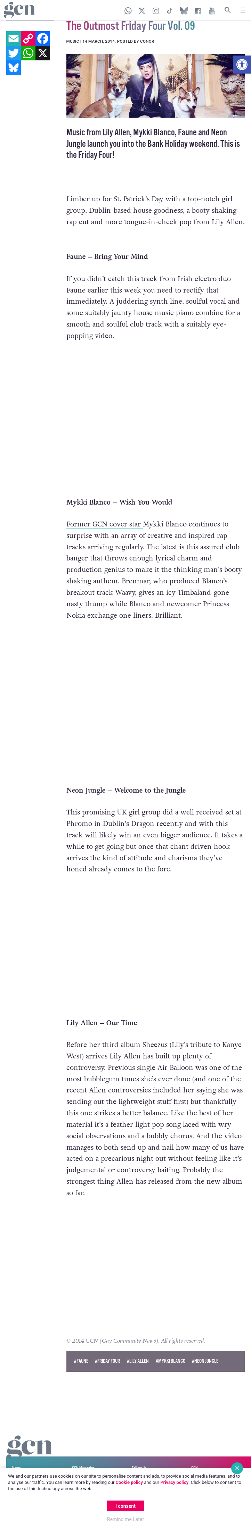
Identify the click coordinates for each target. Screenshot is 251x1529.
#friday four (107, 1348)
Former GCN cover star (104, 511)
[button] (242, 65)
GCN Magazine (83, 1455)
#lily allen (138, 1348)
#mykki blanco (170, 1348)
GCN (194, 1455)
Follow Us (139, 1455)
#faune (81, 1348)
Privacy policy (174, 1482)
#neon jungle (205, 1348)
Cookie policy (129, 1482)
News (16, 1455)
